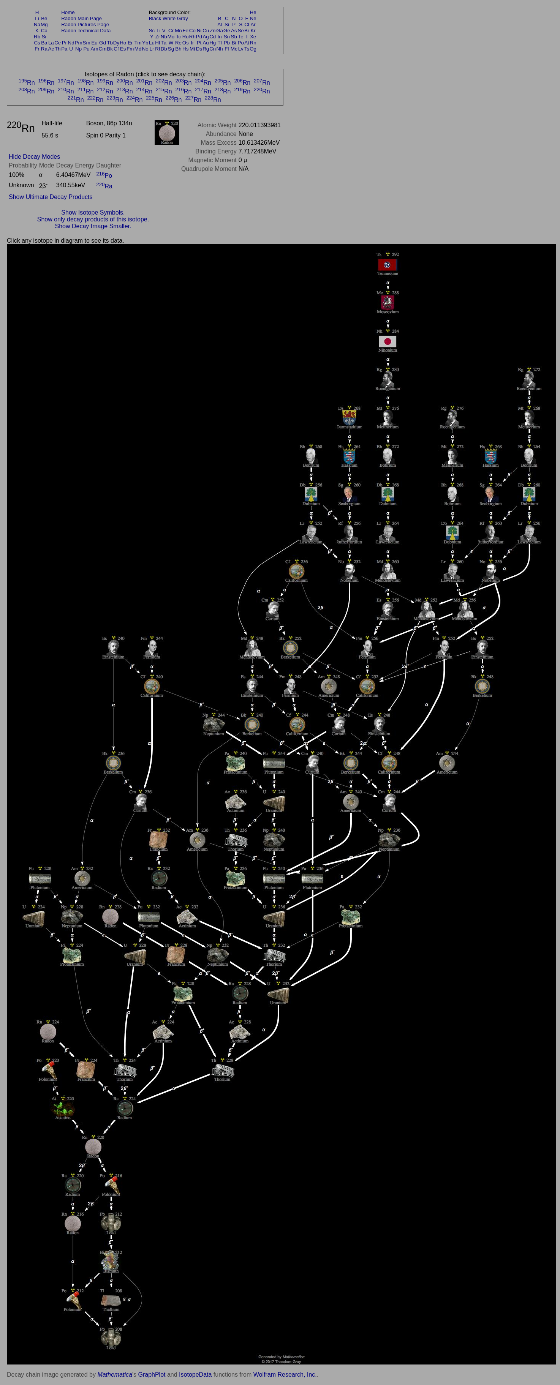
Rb (37, 36)
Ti (158, 30)
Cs (37, 43)
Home (68, 12)
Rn (253, 43)
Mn (178, 30)
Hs (185, 49)
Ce (57, 43)
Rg (205, 49)
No (145, 49)
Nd (71, 43)
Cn (212, 49)
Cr (171, 30)
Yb (145, 43)
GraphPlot (151, 1374)
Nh (220, 49)
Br (246, 30)
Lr (152, 49)
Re (178, 43)
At (246, 43)
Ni (199, 30)
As (234, 30)
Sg (171, 49)
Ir (192, 43)
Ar (252, 24)
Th (58, 49)
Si (227, 24)
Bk (110, 49)
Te (241, 36)
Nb (164, 36)
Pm (78, 43)
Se (241, 30)
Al (219, 24)
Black (155, 18)
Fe (185, 30)
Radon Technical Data (86, 30)
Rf (157, 49)
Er (130, 43)
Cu (205, 30)
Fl (227, 49)
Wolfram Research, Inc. (285, 1374)
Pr (64, 43)
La (51, 43)
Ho (123, 43)
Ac (51, 49)
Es (123, 49)
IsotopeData (195, 1374)
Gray (182, 18)
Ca (44, 30)
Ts (246, 49)
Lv (241, 49)
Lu (152, 43)
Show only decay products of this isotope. (93, 219)
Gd (102, 43)
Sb (234, 36)
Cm (103, 49)
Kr (252, 30)
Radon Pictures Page (85, 24)
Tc (178, 36)
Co (192, 30)
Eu (94, 43)
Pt (199, 43)
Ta (163, 43)
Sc (152, 30)
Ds (199, 49)
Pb (227, 43)
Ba (44, 43)
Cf (116, 49)
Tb (110, 43)
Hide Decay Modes (34, 156)
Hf (157, 43)
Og (253, 49)
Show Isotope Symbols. (93, 212)
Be (44, 18)
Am (94, 49)
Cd (212, 36)
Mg (44, 24)
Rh (192, 36)
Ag (205, 36)
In (220, 36)
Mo (171, 36)
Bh (178, 49)
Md (138, 49)
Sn (227, 36)
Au (205, 43)
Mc (234, 49)
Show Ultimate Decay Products (51, 197)
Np (78, 49)
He (253, 12)
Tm (137, 43)
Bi (234, 43)
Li (37, 18)
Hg (212, 43)
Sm (86, 43)
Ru (185, 36)
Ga (219, 30)
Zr (157, 36)
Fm (130, 49)
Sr (44, 36)
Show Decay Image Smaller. (93, 226)
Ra (44, 49)
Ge (226, 30)
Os (185, 43)
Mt (192, 49)
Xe (253, 36)
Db (164, 49)
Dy (116, 43)
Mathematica (114, 1374)
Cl (246, 24)
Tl (220, 43)
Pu (86, 49)
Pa (64, 49)
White (169, 18)
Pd (199, 36)
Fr (37, 49)
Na (37, 24)
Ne (253, 18)
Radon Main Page (81, 18)
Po (241, 43)
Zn (213, 30)
